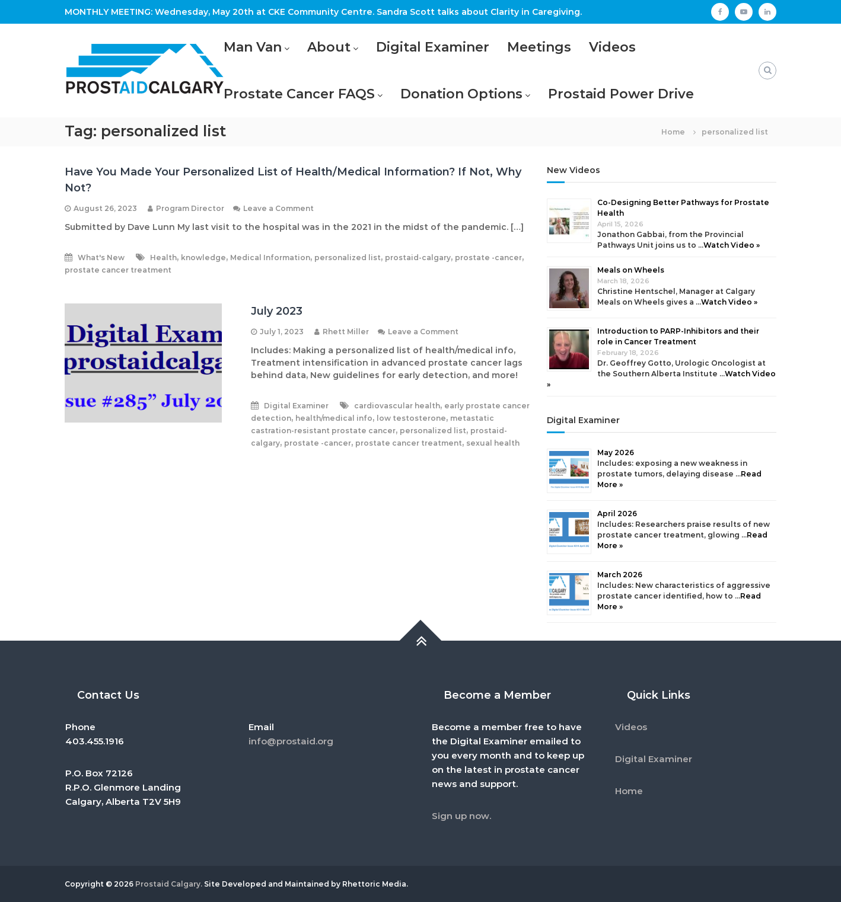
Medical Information (270, 257)
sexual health (493, 443)
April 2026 (617, 513)
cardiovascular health (397, 405)
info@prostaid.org (291, 741)
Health (163, 257)
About (329, 47)
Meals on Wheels (630, 270)
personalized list (347, 257)
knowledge (203, 257)
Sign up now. (461, 815)
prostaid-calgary (418, 257)
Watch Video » (731, 245)
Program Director (190, 208)
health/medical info (333, 418)
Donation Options (461, 94)
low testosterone (411, 418)
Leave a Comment (278, 208)
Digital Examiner (432, 47)
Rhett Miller (346, 331)
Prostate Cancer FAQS (299, 94)
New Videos (573, 170)
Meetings (539, 47)
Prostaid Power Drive (621, 94)
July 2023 (276, 311)
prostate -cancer (488, 257)
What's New (101, 257)
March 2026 (619, 574)
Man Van (253, 47)
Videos (612, 47)
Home (629, 791)
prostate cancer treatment (118, 270)
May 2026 (615, 452)
